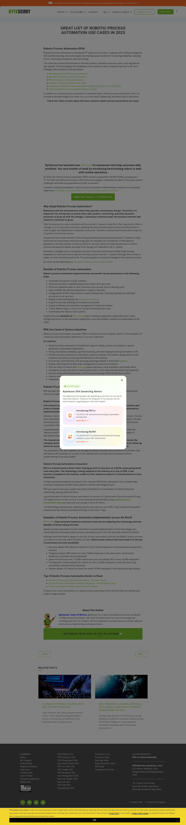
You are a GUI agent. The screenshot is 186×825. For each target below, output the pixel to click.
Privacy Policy (114, 813)
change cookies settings (140, 813)
